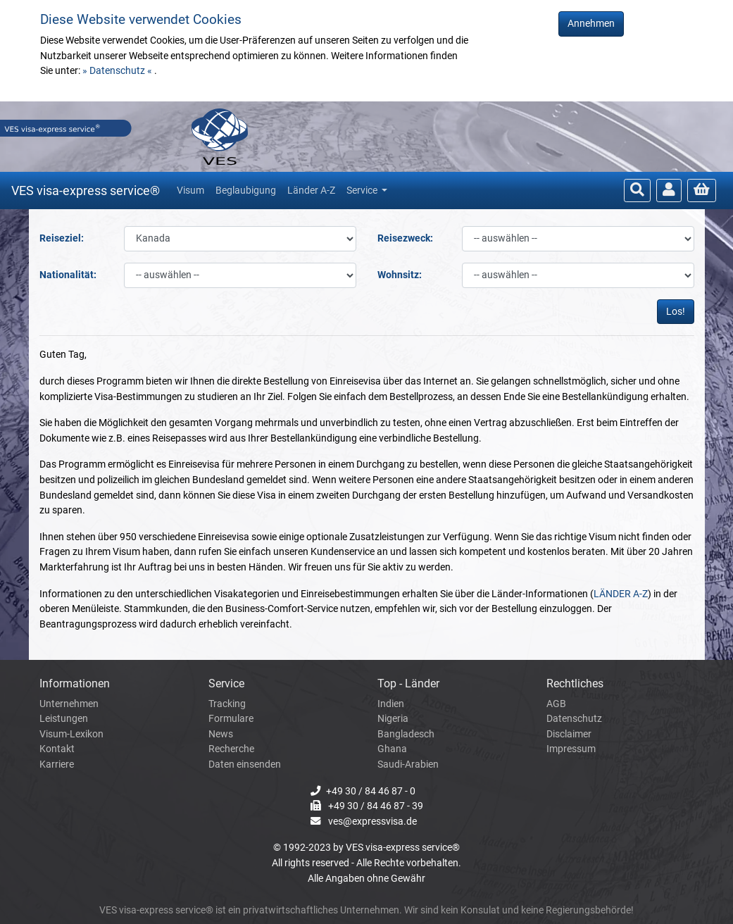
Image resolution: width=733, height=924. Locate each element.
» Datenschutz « (118, 71)
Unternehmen (69, 704)
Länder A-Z (311, 190)
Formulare (230, 719)
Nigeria (392, 719)
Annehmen (591, 24)
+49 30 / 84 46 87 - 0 (370, 791)
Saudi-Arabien (408, 764)
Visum (190, 190)
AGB (556, 704)
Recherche (231, 749)
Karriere (56, 764)
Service (363, 190)
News (220, 734)
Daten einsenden (244, 764)
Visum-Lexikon (71, 734)
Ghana (392, 749)
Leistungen (63, 719)
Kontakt (57, 749)
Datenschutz (574, 719)
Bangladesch (405, 734)
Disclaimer (568, 734)
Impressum (571, 749)
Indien (390, 704)
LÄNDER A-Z (621, 594)
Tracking (227, 704)
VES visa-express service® (85, 190)
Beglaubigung (245, 190)
